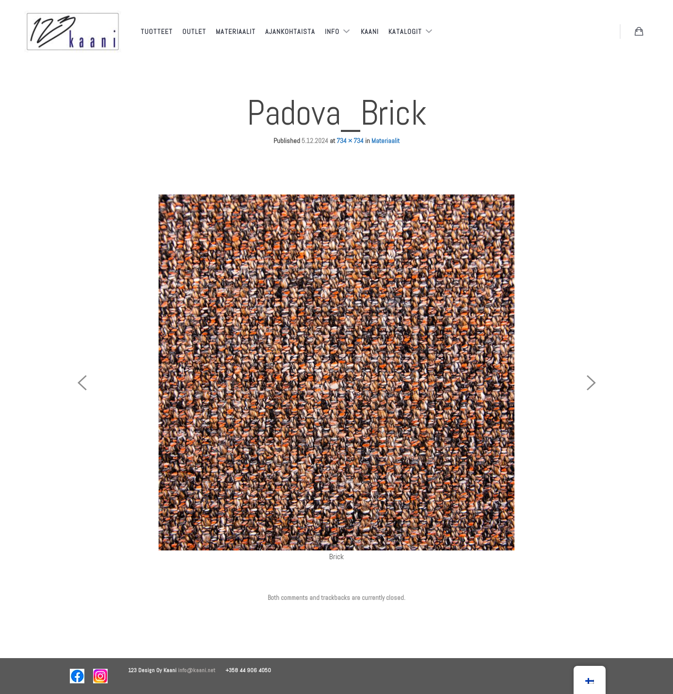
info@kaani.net (201, 670)
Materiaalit (236, 31)
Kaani (370, 31)
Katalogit (406, 31)
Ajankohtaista (290, 31)
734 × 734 (350, 140)
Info (333, 31)
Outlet (194, 31)
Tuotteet (157, 31)
